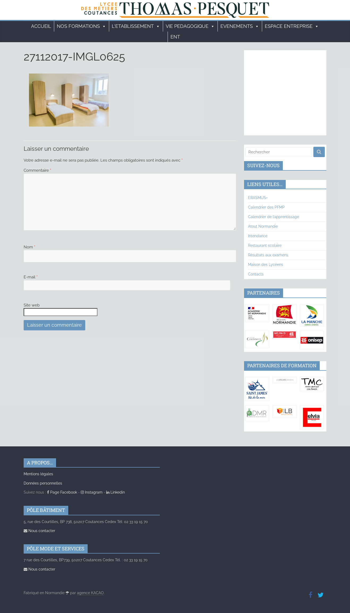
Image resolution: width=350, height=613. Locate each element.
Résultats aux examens (268, 255)
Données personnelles (43, 483)
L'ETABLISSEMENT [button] (136, 26)
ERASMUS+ (258, 198)
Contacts (256, 274)
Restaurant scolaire (264, 245)
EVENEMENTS (239, 26)
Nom (29, 247)
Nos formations (81, 26)
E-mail (31, 277)
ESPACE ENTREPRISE (292, 26)
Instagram (92, 492)
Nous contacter (39, 531)
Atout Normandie (263, 226)
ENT (175, 37)
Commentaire (37, 170)
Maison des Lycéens (265, 264)
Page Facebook (62, 492)
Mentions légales (38, 474)
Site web (32, 305)
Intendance (257, 236)
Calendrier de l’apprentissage (273, 217)
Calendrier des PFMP (266, 207)
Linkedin (115, 492)
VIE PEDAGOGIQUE (190, 26)
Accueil (41, 26)
